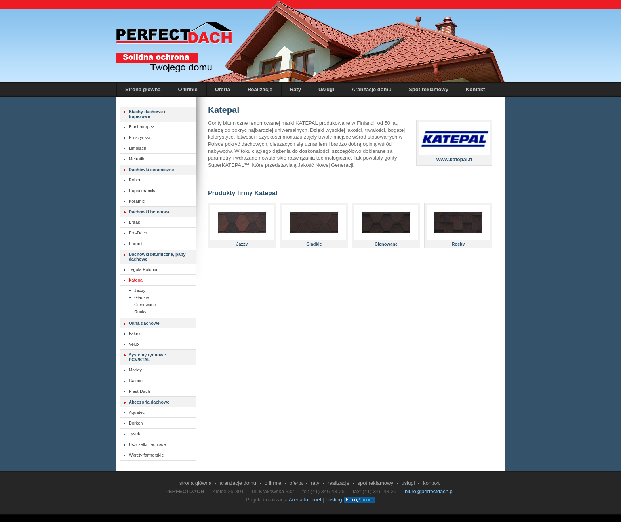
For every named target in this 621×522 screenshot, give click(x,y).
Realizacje (260, 89)
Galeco (136, 380)
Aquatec (137, 412)
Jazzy (139, 290)
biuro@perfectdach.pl (429, 491)
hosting (334, 500)
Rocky (140, 311)
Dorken (136, 423)
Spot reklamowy (428, 89)
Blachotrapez (141, 126)
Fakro (134, 333)
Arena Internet (305, 500)
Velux (134, 344)
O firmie (188, 89)
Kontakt (475, 89)
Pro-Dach (138, 233)
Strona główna (143, 89)
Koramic (137, 201)
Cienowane (145, 304)
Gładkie (141, 297)
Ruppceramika (143, 190)
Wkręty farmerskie (146, 455)
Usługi (326, 89)
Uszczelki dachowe (147, 444)
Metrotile (137, 158)
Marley (135, 370)
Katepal (136, 280)
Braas (134, 222)
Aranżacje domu (371, 89)
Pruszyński (139, 137)
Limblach (137, 148)
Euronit (136, 243)
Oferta (222, 89)
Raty (295, 89)
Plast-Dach (139, 391)
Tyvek (134, 433)
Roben (135, 179)
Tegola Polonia (143, 269)
